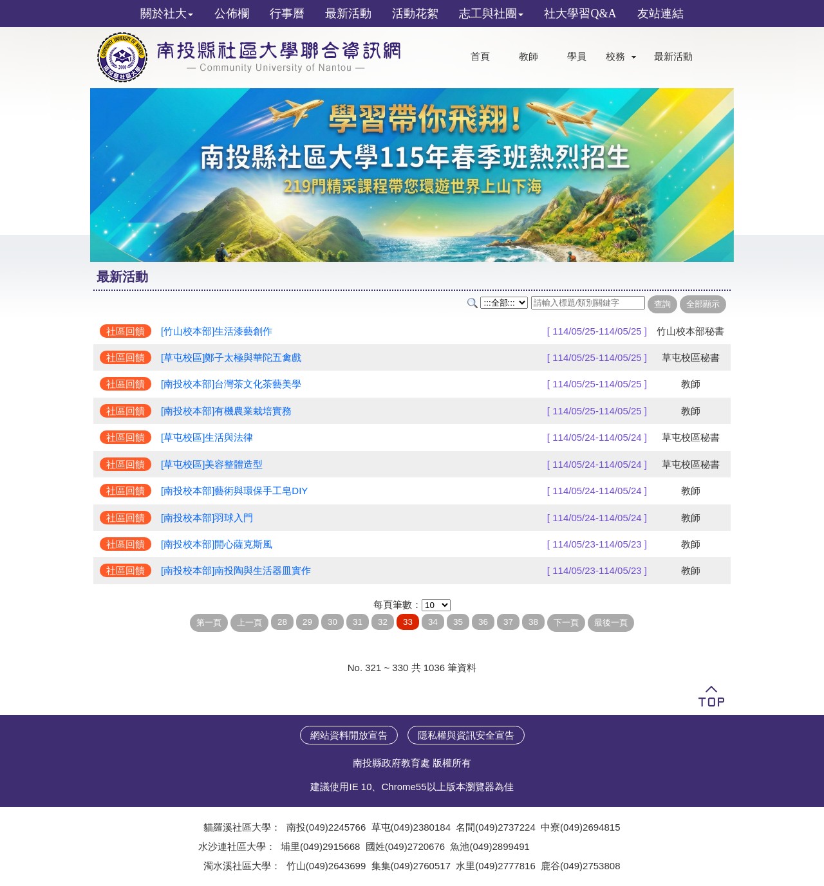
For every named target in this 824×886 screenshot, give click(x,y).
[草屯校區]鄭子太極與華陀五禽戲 (231, 357)
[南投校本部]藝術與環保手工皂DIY (234, 490)
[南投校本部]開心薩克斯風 (216, 544)
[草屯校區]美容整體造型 (212, 464)
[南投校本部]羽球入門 (207, 517)
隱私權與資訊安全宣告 (466, 735)
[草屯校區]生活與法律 (207, 437)
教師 (528, 56)
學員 (576, 56)
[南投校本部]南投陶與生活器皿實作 (236, 570)
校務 (615, 56)
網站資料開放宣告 (349, 735)
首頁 (480, 56)
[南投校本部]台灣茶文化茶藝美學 (231, 383)
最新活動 (673, 56)
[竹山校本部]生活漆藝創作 (216, 331)
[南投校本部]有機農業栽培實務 (226, 410)
